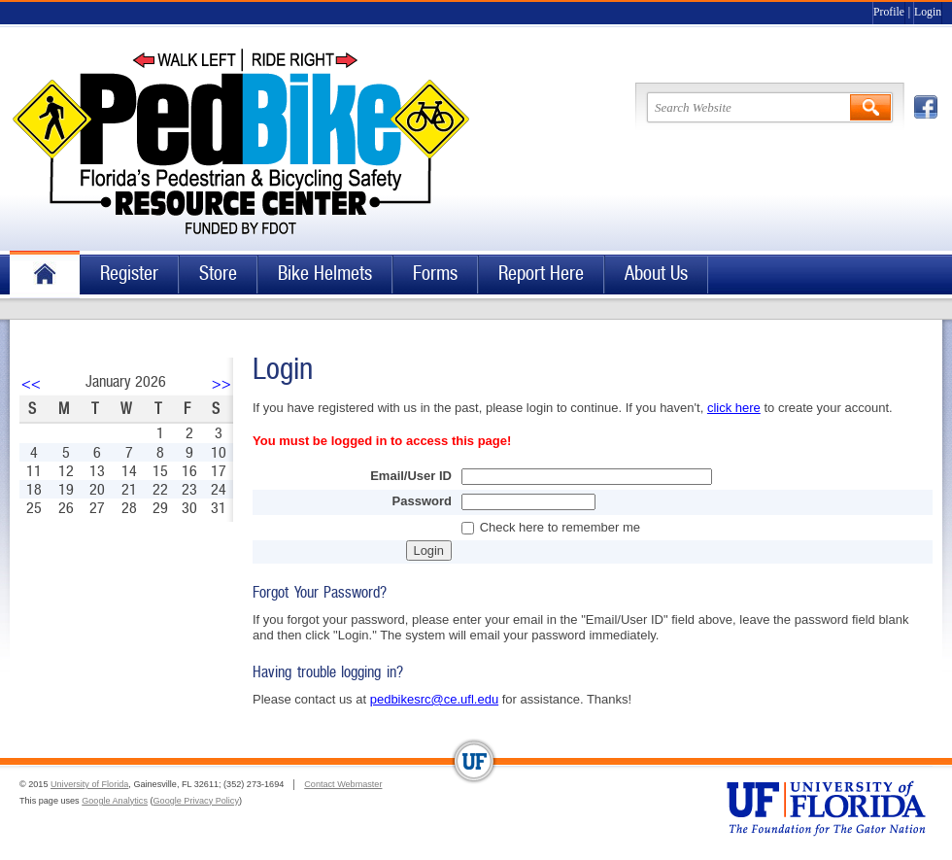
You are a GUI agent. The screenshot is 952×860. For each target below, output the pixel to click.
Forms (435, 273)
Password (422, 501)
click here (734, 407)
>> (221, 383)
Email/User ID (411, 475)
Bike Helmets (325, 273)
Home (45, 274)
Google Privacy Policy (196, 801)
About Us (656, 273)
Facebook (925, 107)
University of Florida (89, 784)
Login (927, 12)
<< (31, 383)
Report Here (541, 273)
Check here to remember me (560, 527)
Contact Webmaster (343, 784)
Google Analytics (115, 801)
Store (218, 273)
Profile (888, 12)
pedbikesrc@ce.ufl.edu (434, 699)
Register (129, 273)
